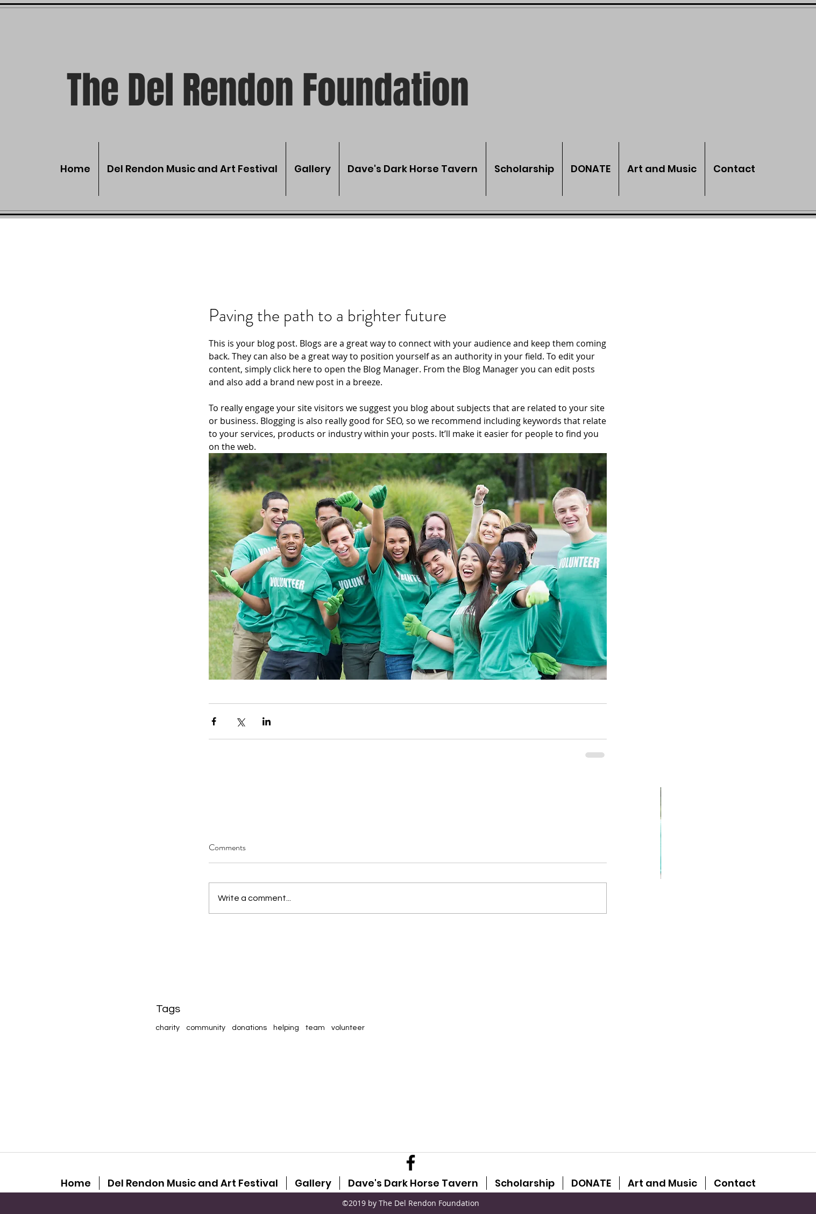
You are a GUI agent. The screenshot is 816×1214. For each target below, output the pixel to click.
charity (167, 1028)
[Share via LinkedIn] (266, 721)
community (205, 1028)
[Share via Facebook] (214, 721)
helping (286, 1028)
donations (249, 1028)
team (315, 1028)
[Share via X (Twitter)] (240, 721)
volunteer (348, 1028)
